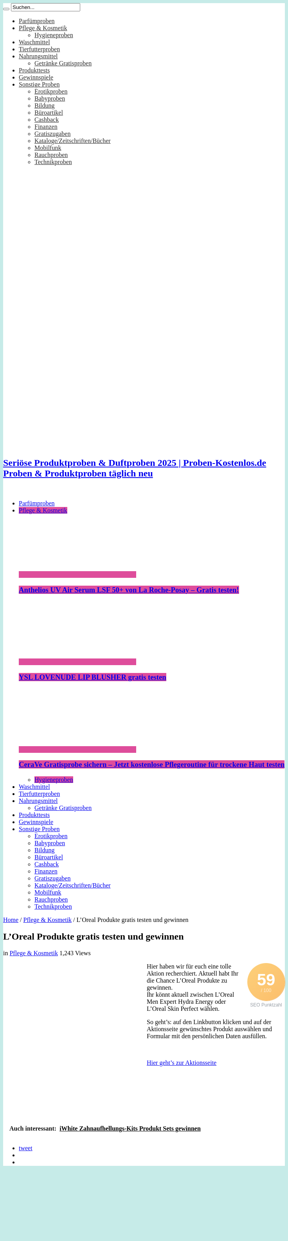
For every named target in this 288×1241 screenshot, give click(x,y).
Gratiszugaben (52, 133)
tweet (25, 1148)
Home (10, 919)
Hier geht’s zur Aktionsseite (181, 1062)
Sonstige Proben (39, 84)
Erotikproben (50, 91)
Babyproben (49, 98)
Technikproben (53, 162)
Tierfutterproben (39, 49)
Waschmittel (34, 42)
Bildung (44, 105)
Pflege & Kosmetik (43, 28)
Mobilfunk (47, 147)
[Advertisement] (73, 1036)
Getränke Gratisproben (63, 63)
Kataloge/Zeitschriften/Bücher (72, 140)
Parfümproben (37, 21)
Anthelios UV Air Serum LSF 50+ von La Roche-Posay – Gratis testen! (129, 590)
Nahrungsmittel (38, 56)
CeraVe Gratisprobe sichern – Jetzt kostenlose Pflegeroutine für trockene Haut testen (151, 764)
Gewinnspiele (36, 77)
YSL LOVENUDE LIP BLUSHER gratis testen (92, 677)
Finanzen (46, 126)
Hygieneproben (53, 35)
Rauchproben (51, 155)
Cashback (46, 119)
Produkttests (34, 70)
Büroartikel (48, 112)
